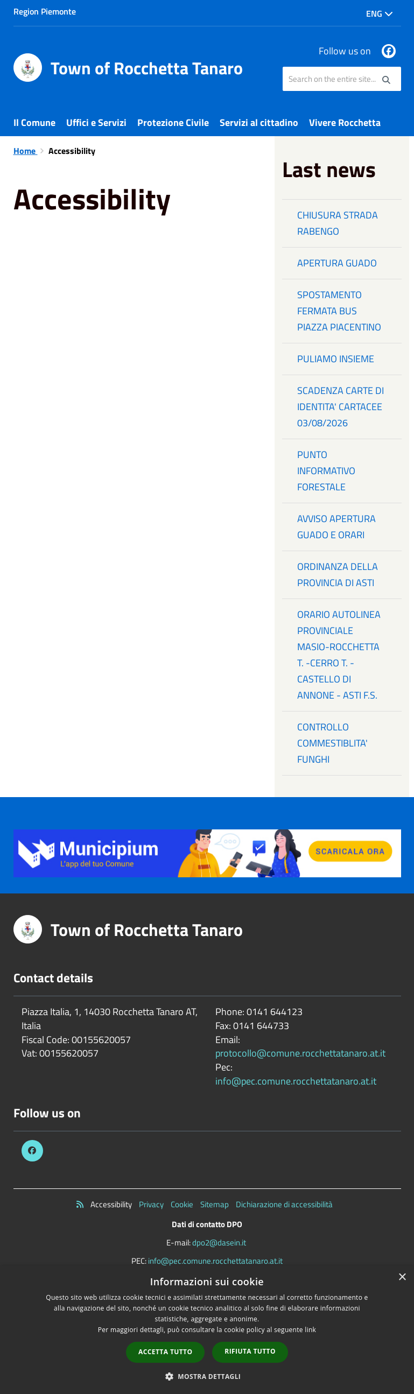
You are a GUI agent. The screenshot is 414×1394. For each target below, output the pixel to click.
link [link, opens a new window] (310, 1329)
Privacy (151, 1204)
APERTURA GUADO (337, 263)
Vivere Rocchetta (345, 122)
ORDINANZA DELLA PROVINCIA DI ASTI (337, 574)
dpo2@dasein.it (219, 1242)
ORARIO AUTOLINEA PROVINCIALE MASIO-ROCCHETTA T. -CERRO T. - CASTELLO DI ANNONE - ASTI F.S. (339, 654)
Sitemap (214, 1204)
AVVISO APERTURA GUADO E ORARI (336, 526)
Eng (379, 13)
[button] (207, 1376)
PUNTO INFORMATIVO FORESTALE (326, 470)
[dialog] (207, 1330)
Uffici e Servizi (96, 122)
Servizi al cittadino (259, 122)
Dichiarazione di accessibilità (284, 1204)
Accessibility (111, 1204)
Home (25, 150)
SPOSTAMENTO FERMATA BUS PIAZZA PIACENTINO (339, 310)
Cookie (182, 1204)
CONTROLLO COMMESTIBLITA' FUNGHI (332, 743)
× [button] (402, 1277)
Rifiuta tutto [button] (250, 1351)
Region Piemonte (44, 11)
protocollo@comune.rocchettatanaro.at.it (300, 1053)
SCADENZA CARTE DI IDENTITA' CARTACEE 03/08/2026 (340, 406)
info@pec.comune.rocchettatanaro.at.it (295, 1081)
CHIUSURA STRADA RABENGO (337, 223)
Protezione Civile (173, 122)
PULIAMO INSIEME (335, 358)
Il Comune (34, 122)
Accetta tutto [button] (165, 1351)
